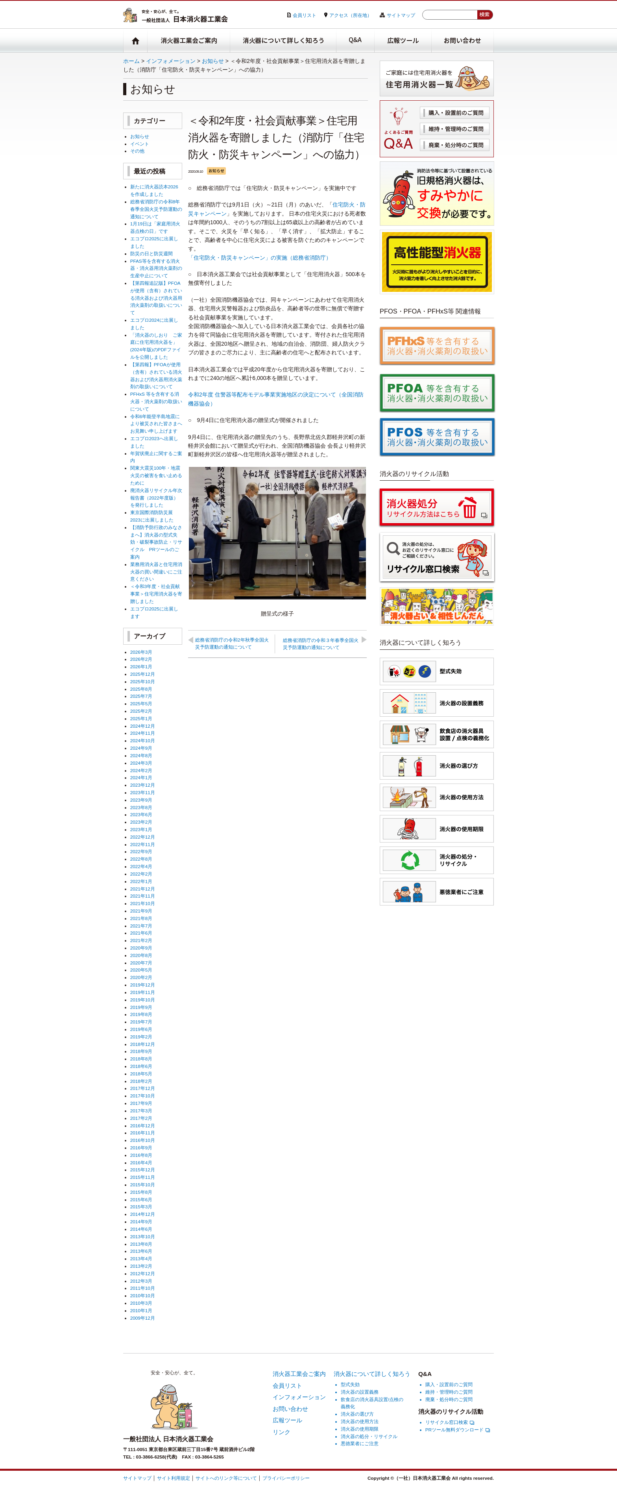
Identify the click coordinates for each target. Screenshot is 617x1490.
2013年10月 (142, 1236)
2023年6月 (141, 814)
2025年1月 (141, 718)
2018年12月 (142, 1044)
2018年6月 (141, 1066)
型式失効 (350, 1384)
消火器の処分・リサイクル (369, 1436)
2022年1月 (141, 881)
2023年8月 (141, 807)
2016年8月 (141, 1155)
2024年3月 (141, 762)
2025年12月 (142, 674)
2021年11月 (142, 895)
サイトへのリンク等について (226, 1478)
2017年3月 (141, 1110)
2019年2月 (141, 1036)
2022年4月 (141, 866)
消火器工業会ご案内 (189, 41)
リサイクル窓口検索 (449, 1422)
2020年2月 (141, 977)
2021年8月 (141, 918)
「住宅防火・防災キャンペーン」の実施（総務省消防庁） (259, 257)
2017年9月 (141, 1103)
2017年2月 (141, 1118)
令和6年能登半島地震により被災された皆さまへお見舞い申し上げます (156, 424)
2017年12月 (142, 1088)
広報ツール (403, 41)
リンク (281, 1432)
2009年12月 (142, 1317)
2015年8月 (141, 1192)
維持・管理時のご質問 (455, 129)
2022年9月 (141, 851)
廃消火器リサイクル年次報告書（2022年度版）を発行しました (156, 498)
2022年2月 (141, 873)
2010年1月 (141, 1310)
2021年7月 (141, 925)
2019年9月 (141, 1007)
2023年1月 (141, 829)
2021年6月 (141, 932)
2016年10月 (142, 1140)
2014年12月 (142, 1214)
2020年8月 (141, 955)
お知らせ (213, 61)
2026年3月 (141, 652)
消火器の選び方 (357, 1413)
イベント (139, 143)
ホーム (131, 61)
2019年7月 (141, 1021)
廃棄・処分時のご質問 (455, 145)
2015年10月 (142, 1184)
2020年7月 (141, 962)
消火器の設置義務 (360, 1391)
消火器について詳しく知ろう (283, 41)
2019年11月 (142, 992)
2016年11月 (142, 1132)
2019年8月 (141, 1014)
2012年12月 (142, 1273)
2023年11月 (142, 792)
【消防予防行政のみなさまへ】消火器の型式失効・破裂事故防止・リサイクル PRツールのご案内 (156, 542)
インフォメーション (171, 61)
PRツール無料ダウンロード (457, 1429)
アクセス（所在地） (350, 15)
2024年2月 (141, 770)
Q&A (355, 41)
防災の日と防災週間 (151, 253)
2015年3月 (141, 1206)
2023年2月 (141, 821)
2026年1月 (141, 666)
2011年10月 (142, 1288)
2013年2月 (141, 1266)
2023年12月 (142, 784)
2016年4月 (141, 1162)
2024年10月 (142, 740)
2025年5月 (141, 703)
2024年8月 (141, 755)
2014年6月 (141, 1229)
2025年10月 (142, 681)
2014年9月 (141, 1221)
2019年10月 (142, 999)
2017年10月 (142, 1095)
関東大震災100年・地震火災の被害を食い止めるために (156, 475)
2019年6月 (141, 1029)
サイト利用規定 (173, 1478)
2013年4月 (141, 1258)
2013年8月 (141, 1244)
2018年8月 (141, 1058)
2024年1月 (141, 777)
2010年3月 (141, 1303)
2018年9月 (141, 1051)
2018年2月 (141, 1081)
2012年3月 (141, 1280)
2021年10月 (142, 903)
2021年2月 (141, 940)
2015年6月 (141, 1199)
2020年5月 (141, 969)
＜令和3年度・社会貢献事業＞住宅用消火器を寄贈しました (156, 594)
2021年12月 (142, 888)
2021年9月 (141, 910)
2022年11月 (142, 844)
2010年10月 (142, 1295)
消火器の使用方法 (360, 1421)
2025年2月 (141, 711)
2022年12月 (142, 836)
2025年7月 (141, 696)
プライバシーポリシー (286, 1478)
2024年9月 (141, 748)
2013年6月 (141, 1251)
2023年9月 (141, 799)
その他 (137, 150)
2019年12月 (142, 984)
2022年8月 (141, 858)
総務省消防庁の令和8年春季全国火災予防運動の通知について (156, 209)
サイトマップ (401, 15)
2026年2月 (141, 659)
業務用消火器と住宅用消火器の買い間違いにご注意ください (156, 572)
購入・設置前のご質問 (455, 113)
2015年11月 (142, 1177)
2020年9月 (141, 947)
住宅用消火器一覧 (437, 78)
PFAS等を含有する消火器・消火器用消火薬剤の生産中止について (156, 268)
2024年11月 (142, 733)
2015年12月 (142, 1169)
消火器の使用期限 (360, 1428)
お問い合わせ (463, 41)
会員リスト (304, 15)
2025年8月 (141, 689)
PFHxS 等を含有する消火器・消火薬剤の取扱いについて (156, 401)
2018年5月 (141, 1073)
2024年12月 (142, 725)
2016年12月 (142, 1125)
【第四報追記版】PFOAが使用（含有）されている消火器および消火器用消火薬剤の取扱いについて (156, 297)
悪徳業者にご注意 (360, 1443)
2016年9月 (141, 1147)
